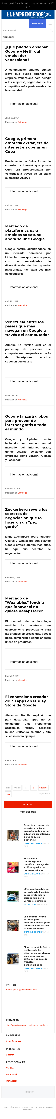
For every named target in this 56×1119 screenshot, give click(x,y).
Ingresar (37, 23)
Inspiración (23, 581)
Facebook (11, 1074)
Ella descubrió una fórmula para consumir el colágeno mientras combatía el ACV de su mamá (37, 922)
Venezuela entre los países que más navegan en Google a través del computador (27, 328)
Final (8, 794)
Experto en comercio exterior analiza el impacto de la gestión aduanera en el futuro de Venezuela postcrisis (37, 832)
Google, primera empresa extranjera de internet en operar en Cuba (27, 145)
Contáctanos (13, 1041)
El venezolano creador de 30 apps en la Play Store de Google (26, 701)
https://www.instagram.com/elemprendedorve (27, 1025)
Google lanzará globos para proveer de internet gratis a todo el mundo (26, 422)
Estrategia (22, 122)
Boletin (10, 1054)
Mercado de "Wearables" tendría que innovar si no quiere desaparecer (24, 604)
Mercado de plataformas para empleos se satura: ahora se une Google (25, 232)
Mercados (22, 305)
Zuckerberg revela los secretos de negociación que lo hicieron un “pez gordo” (26, 518)
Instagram (11, 1081)
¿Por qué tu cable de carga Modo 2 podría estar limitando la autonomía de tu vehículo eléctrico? (36, 895)
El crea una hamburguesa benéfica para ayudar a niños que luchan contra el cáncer (36, 864)
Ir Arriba (29, 1092)
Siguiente (43, 788)
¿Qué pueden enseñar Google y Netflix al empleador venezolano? (26, 53)
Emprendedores (33, 843)
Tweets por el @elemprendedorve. (22, 989)
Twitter (10, 1068)
